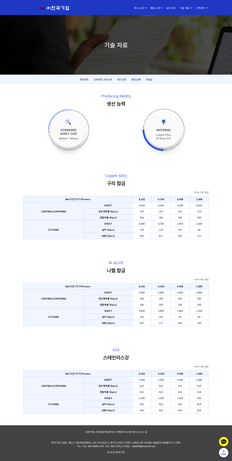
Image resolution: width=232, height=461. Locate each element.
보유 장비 (170, 8)
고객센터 (200, 8)
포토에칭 (84, 79)
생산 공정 (121, 79)
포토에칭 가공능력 (103, 79)
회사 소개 (139, 8)
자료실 (149, 79)
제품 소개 (155, 8)
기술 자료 (184, 8)
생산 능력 (136, 79)
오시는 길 (142, 432)
